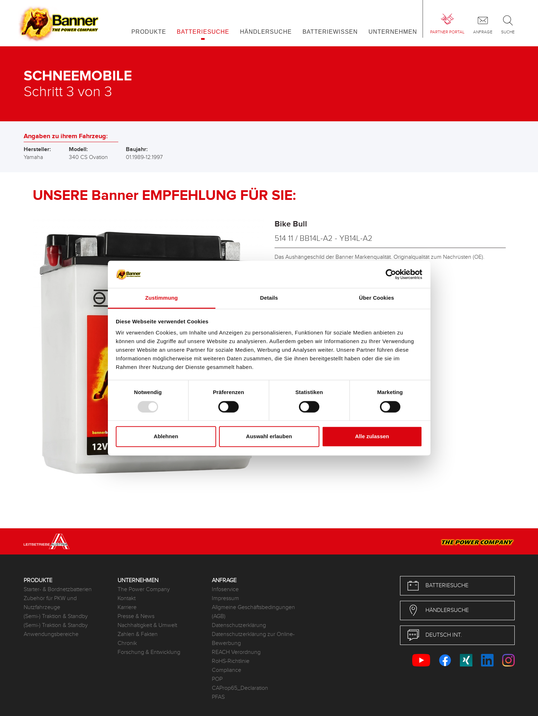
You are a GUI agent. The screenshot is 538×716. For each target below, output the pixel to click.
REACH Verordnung (236, 652)
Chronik (127, 643)
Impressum (225, 598)
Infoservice (225, 589)
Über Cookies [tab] (376, 298)
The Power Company (144, 589)
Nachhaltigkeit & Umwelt (147, 625)
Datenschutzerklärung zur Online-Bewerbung (253, 639)
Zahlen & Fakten (138, 634)
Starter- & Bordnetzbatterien (58, 589)
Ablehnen (166, 437)
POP (217, 679)
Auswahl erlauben (269, 437)
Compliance (226, 670)
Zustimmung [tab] (161, 298)
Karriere (127, 607)
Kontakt (126, 598)
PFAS (218, 697)
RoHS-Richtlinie (230, 661)
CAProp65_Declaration (240, 688)
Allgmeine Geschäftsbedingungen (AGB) (253, 612)
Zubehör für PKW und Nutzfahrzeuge (50, 603)
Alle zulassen (372, 437)
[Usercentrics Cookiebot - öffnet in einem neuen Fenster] (391, 274)
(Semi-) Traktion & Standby (56, 616)
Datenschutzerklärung (239, 625)
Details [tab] (269, 298)
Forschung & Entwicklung (149, 652)
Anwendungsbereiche (51, 634)
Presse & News (136, 616)
